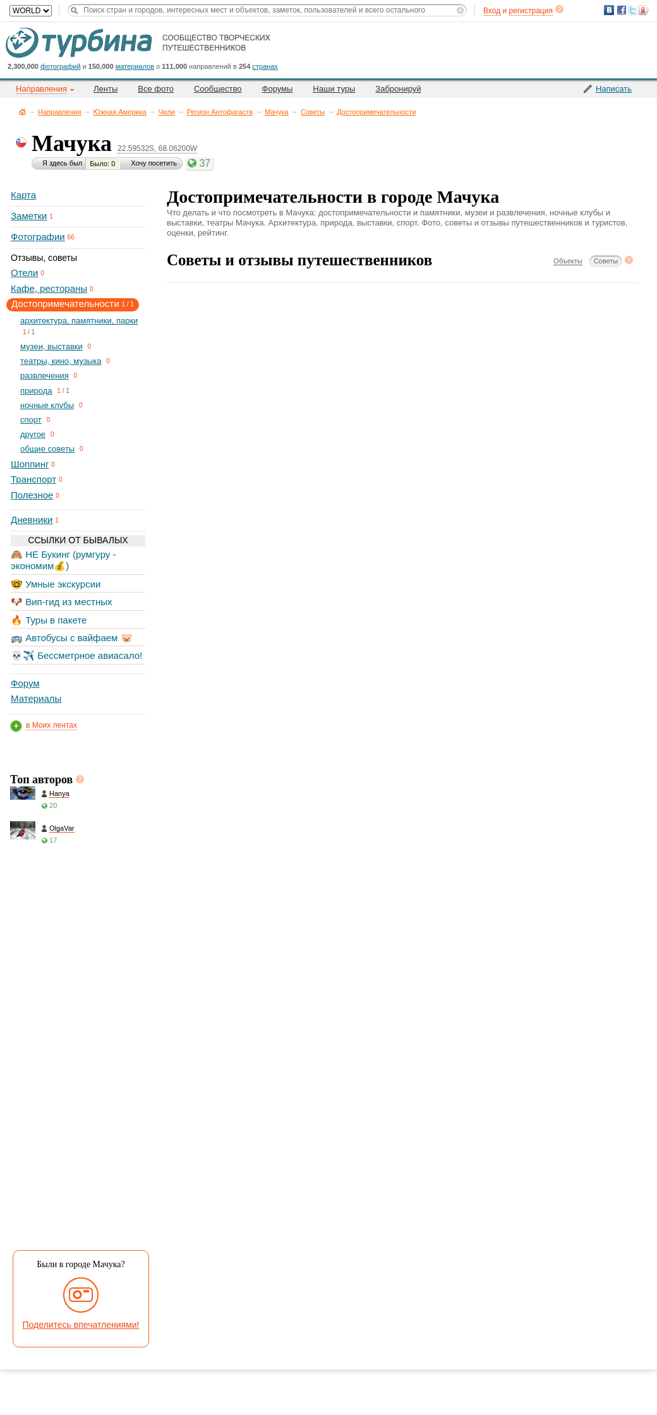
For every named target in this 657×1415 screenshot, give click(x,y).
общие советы (47, 449)
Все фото (156, 88)
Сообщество (218, 88)
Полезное (32, 495)
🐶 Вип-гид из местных (61, 601)
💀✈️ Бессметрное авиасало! (76, 655)
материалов (135, 66)
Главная (22, 111)
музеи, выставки (51, 346)
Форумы (277, 88)
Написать (614, 88)
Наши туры (334, 88)
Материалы (36, 698)
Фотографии (38, 236)
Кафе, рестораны (49, 288)
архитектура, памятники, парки (79, 320)
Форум (25, 683)
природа (36, 390)
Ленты (105, 88)
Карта (23, 195)
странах (264, 66)
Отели (24, 272)
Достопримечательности (376, 112)
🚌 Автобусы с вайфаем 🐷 (72, 637)
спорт (31, 419)
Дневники (31, 519)
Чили (167, 112)
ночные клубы (47, 405)
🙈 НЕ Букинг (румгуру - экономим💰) (63, 560)
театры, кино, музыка (60, 361)
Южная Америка (120, 112)
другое (32, 434)
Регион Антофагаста (220, 112)
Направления (59, 112)
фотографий (60, 66)
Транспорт (33, 479)
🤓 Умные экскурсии (55, 584)
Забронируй (398, 88)
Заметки (29, 215)
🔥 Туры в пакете (49, 620)
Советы (313, 112)
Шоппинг (30, 464)
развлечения (44, 375)
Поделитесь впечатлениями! (81, 1325)
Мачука (277, 112)
